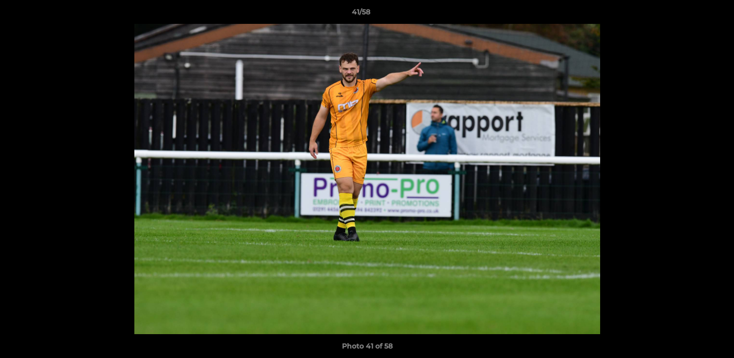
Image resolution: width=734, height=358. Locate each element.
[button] (692, 14)
